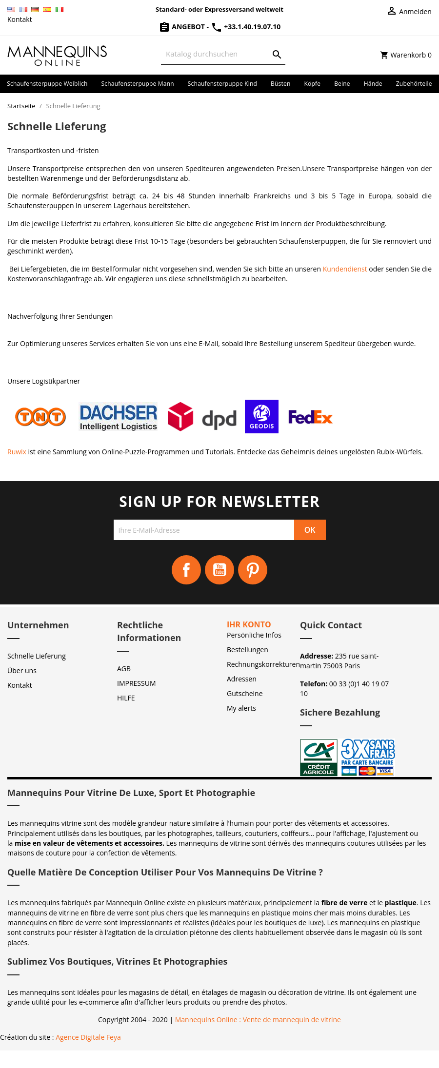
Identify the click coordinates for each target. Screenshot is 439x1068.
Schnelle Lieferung (36, 655)
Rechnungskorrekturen (263, 664)
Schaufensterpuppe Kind (222, 83)
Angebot (183, 26)
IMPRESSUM (136, 683)
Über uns (22, 670)
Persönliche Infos (254, 635)
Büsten (280, 83)
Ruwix (16, 451)
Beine (342, 83)
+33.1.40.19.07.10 (246, 26)
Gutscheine (245, 693)
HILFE (126, 697)
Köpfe (312, 83)
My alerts (241, 708)
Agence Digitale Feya (88, 1037)
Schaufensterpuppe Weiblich (47, 83)
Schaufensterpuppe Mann (137, 83)
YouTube (219, 569)
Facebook (186, 569)
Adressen (242, 678)
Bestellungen (247, 649)
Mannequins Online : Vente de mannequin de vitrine (258, 1019)
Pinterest (252, 569)
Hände (373, 83)
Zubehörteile (414, 83)
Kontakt (19, 19)
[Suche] (223, 54)
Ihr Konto (249, 624)
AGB (124, 668)
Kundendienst (345, 268)
